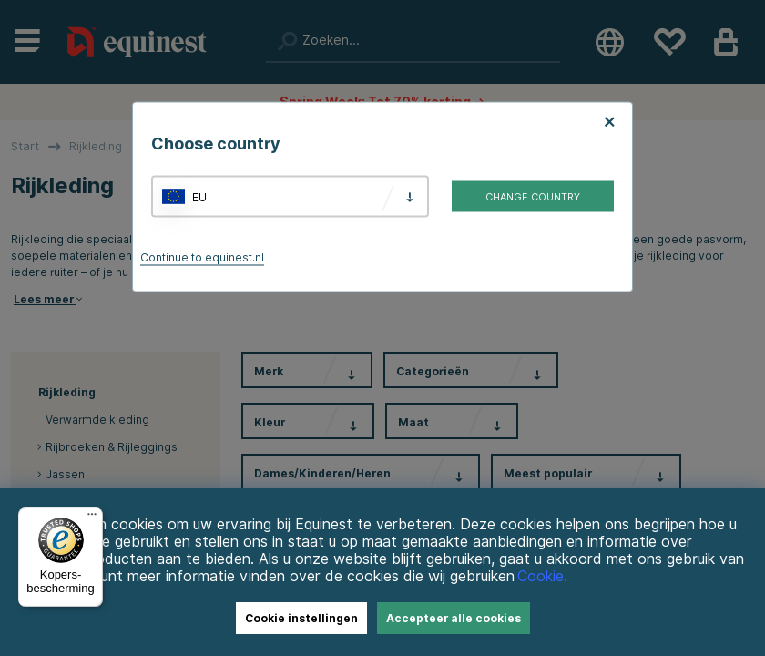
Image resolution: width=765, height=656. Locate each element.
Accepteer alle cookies (453, 618)
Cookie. (542, 576)
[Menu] (92, 518)
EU (199, 196)
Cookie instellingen (301, 618)
